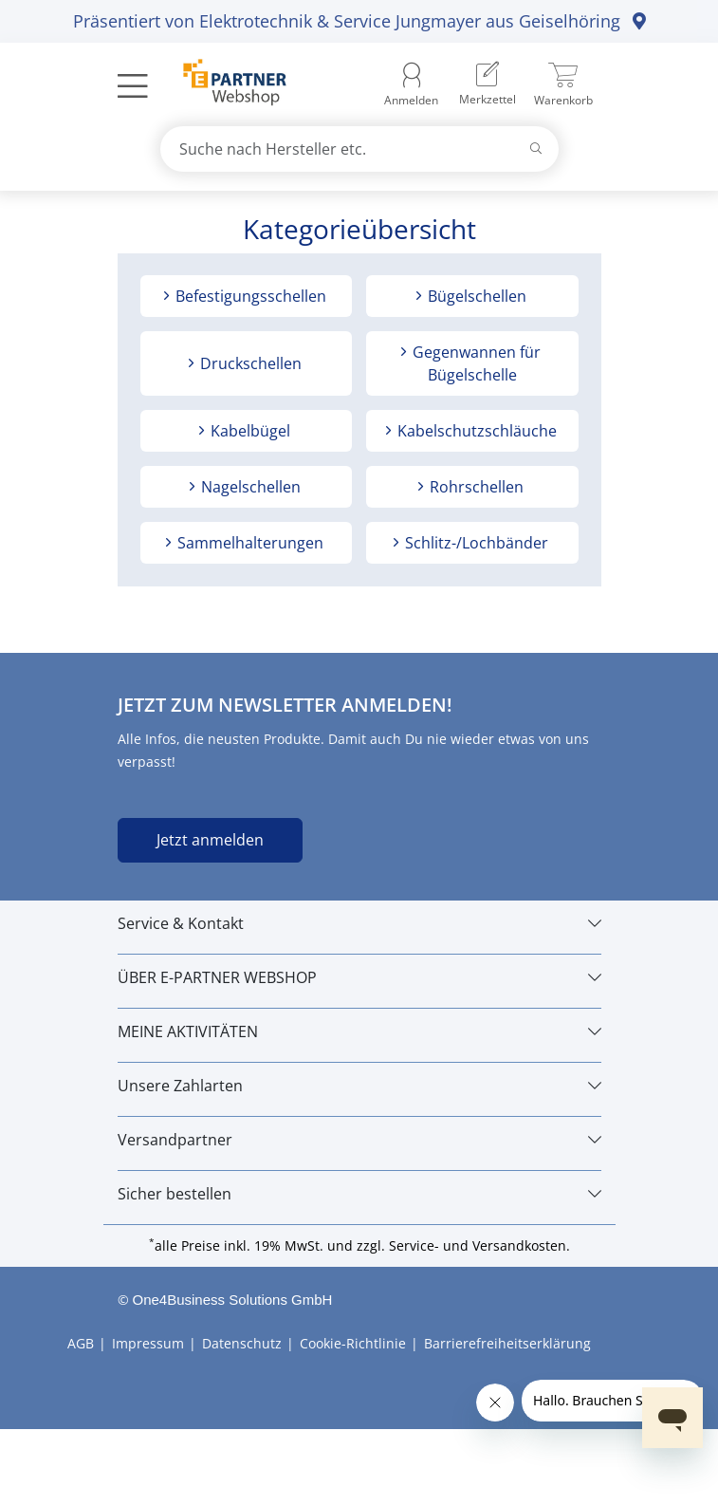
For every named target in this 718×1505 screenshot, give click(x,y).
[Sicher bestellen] (359, 1194)
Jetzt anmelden (210, 839)
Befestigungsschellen (249, 296)
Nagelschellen (249, 486)
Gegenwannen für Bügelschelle (475, 363)
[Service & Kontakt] (359, 923)
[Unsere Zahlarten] (359, 1085)
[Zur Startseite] (224, 84)
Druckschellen (249, 363)
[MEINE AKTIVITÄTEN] (359, 1031)
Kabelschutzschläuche (475, 430)
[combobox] (359, 149)
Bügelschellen (475, 296)
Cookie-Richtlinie (353, 1343)
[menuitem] (487, 85)
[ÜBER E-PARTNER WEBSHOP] (359, 977)
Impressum (148, 1343)
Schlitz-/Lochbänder (474, 542)
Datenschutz (242, 1343)
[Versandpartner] (359, 1139)
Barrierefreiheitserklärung (507, 1343)
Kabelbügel (248, 430)
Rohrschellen (475, 486)
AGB (80, 1343)
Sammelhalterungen (248, 542)
